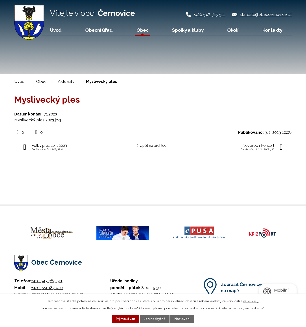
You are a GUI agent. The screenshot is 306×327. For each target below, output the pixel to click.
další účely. (251, 301)
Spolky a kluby (188, 30)
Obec (142, 30)
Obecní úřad (99, 30)
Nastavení (182, 319)
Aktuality (66, 81)
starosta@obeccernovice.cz (266, 14)
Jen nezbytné (155, 319)
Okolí (232, 30)
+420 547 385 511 (209, 14)
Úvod (56, 30)
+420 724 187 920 (47, 287)
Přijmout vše (125, 319)
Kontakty (272, 30)
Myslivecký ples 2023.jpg (37, 120)
